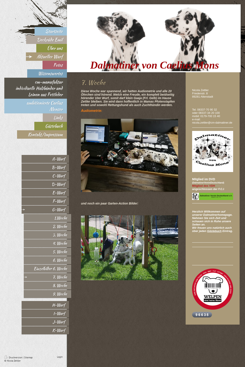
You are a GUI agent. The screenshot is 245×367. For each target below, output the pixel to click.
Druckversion (13, 357)
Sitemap (28, 357)
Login (60, 356)
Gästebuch (214, 231)
